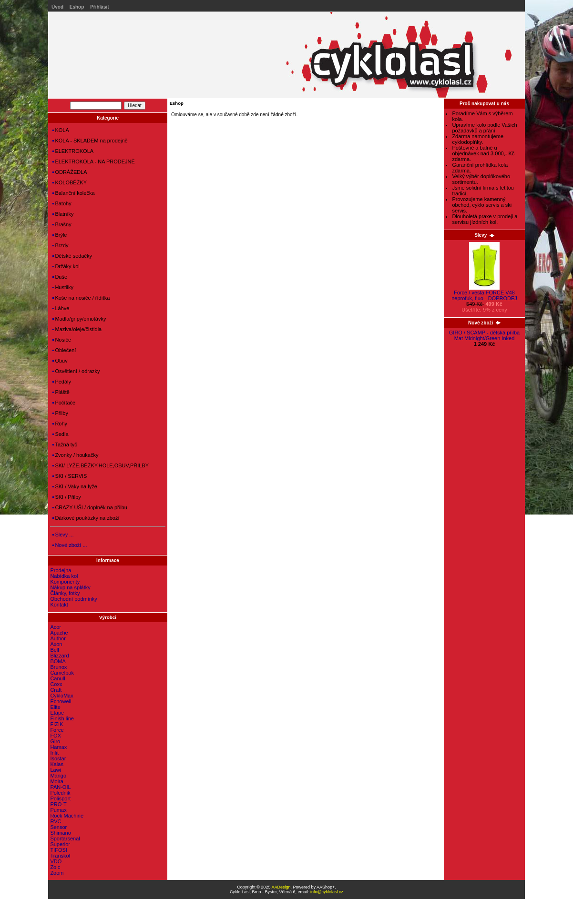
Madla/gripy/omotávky (79, 319)
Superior (60, 844)
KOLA (60, 130)
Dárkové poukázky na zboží (85, 518)
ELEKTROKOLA (72, 151)
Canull (57, 678)
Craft (55, 690)
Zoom (56, 873)
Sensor (58, 827)
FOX (55, 735)
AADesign (280, 887)
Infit (54, 753)
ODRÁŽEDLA (69, 172)
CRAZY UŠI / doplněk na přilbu (89, 507)
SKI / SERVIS (69, 476)
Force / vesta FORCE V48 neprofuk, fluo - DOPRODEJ (484, 293)
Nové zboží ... (69, 545)
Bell (54, 650)
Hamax (58, 747)
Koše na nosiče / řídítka (81, 298)
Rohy (59, 423)
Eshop (77, 7)
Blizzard (59, 655)
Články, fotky (65, 593)
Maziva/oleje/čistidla (77, 329)
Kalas (56, 764)
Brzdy (60, 245)
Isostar (58, 758)
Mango (58, 775)
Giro (55, 741)
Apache (59, 633)
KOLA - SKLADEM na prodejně (89, 140)
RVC (55, 821)
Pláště (61, 392)
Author (57, 638)
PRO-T (58, 804)
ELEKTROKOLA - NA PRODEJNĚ (93, 161)
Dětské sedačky (72, 256)
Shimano (60, 833)
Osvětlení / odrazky (76, 371)
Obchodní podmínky (73, 599)
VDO (55, 861)
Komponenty (65, 582)
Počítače (63, 402)
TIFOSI (58, 850)
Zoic (55, 867)
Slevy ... (62, 534)
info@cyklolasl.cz (326, 891)
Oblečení (64, 350)
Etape (57, 713)
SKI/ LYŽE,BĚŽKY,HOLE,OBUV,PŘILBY (100, 465)
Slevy (484, 235)
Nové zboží (484, 322)
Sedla (60, 434)
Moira (56, 781)
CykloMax (61, 695)
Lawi (55, 770)
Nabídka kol (64, 576)
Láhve (60, 308)
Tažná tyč (64, 444)
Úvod (57, 7)
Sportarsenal (65, 838)
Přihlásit (99, 7)
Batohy (61, 203)
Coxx (56, 684)
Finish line (62, 718)
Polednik (60, 793)
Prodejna (60, 570)
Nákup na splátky (70, 587)
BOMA (57, 661)
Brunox (58, 667)
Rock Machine (66, 815)
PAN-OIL (60, 787)
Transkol (60, 856)
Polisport (60, 798)
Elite (55, 707)
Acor (55, 627)
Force (56, 730)
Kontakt (59, 604)
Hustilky (62, 287)
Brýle (59, 235)
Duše (59, 277)
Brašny (61, 224)
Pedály (61, 381)
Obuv (59, 361)
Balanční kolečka (73, 193)
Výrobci (107, 617)
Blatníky (62, 214)
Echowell (60, 701)
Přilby (60, 413)
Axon (56, 644)
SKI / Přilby (66, 497)
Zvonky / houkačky (75, 455)
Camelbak (62, 673)
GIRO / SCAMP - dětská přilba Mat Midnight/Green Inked (484, 335)
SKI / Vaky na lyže (74, 486)
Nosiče (61, 340)
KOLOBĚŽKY (69, 182)
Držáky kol (65, 266)
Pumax (58, 810)
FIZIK (56, 724)
